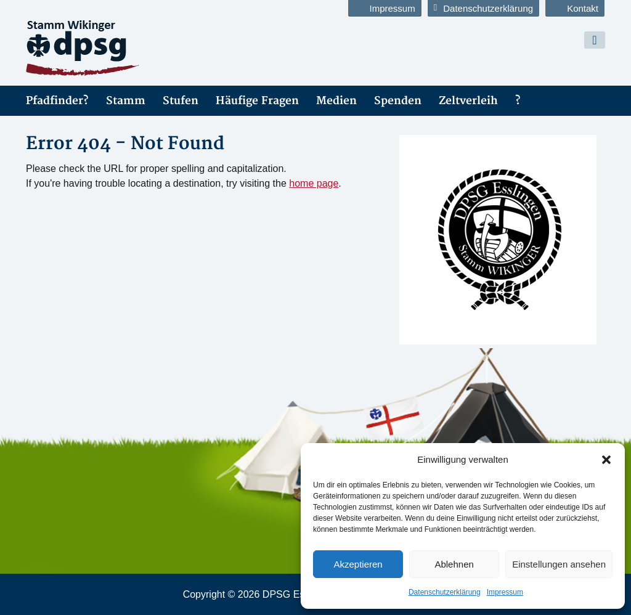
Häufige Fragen (257, 100)
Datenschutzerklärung (445, 592)
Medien (336, 100)
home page (313, 183)
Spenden (397, 100)
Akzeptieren (357, 564)
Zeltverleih (468, 100)
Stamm (125, 100)
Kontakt (575, 8)
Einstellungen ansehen (559, 564)
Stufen (180, 100)
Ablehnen (453, 564)
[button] (606, 460)
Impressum (505, 592)
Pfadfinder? (57, 100)
